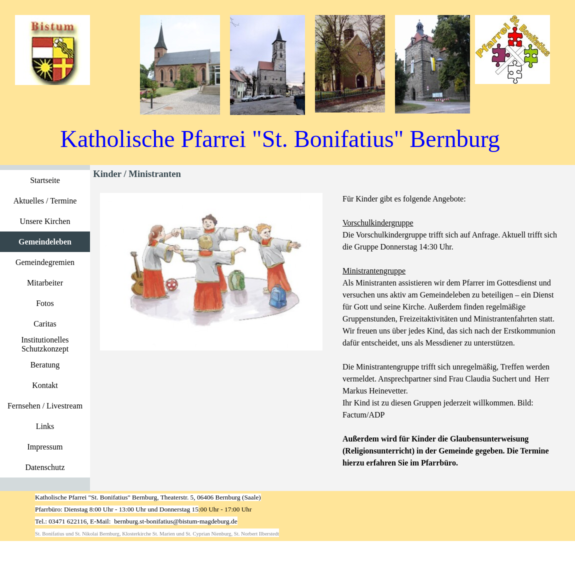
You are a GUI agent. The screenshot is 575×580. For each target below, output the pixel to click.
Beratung (45, 364)
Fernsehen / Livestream (45, 406)
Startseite (45, 180)
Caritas (45, 324)
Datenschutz (44, 467)
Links (45, 426)
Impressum (44, 446)
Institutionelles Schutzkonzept (44, 344)
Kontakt (45, 385)
